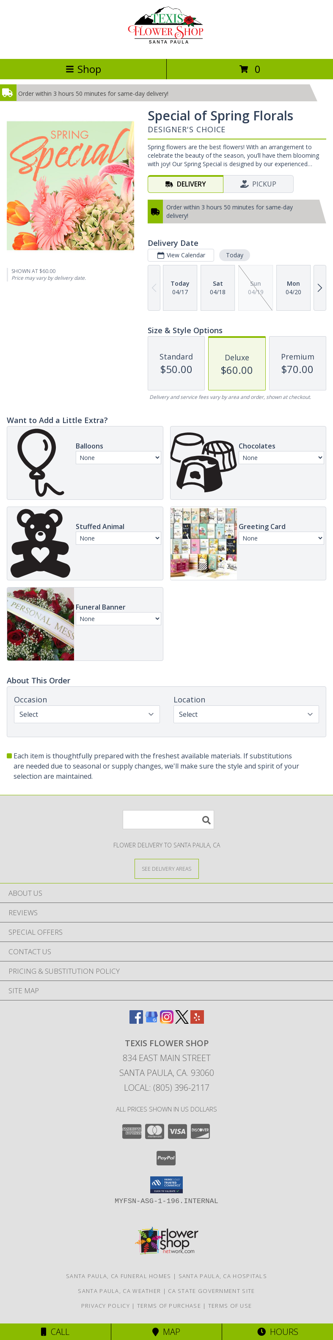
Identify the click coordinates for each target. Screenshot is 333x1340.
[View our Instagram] (166, 1021)
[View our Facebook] (136, 1021)
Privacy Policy (105, 1305)
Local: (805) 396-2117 (166, 1087)
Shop (83, 69)
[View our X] (182, 1021)
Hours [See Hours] (277, 1331)
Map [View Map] (166, 1331)
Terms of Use (230, 1305)
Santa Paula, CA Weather (119, 1291)
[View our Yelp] (197, 1021)
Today (234, 255)
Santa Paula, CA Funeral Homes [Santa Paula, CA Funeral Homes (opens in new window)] (118, 1276)
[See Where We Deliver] (167, 868)
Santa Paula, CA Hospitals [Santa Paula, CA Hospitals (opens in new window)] (223, 1276)
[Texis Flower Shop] (167, 46)
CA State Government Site (211, 1291)
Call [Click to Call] (55, 1331)
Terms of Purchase (169, 1305)
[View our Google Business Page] (151, 1021)
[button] (166, 1184)
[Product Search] (168, 819)
